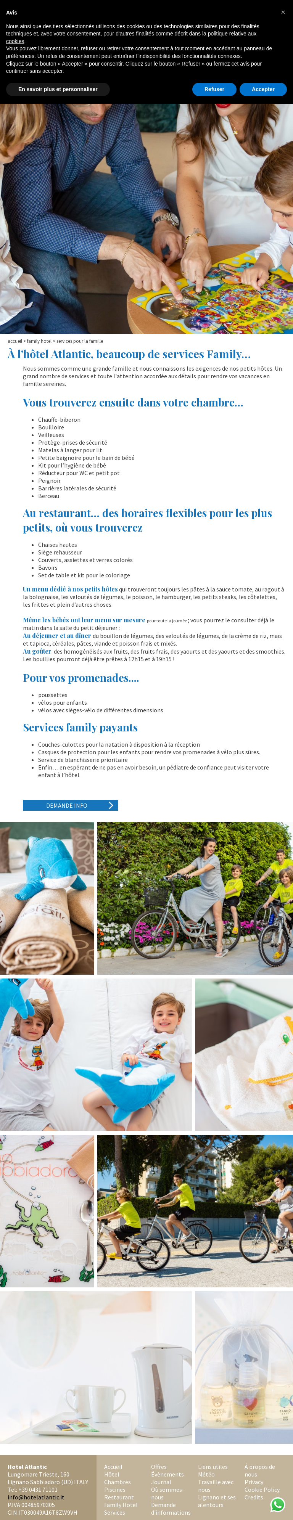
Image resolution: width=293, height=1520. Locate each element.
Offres (159, 1466)
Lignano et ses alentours (217, 1501)
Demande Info (66, 805)
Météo (206, 1474)
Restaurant (119, 1497)
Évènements (167, 1474)
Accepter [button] (263, 89)
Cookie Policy (262, 1489)
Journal (161, 1482)
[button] (283, 12)
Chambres (117, 1482)
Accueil (15, 341)
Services (114, 1512)
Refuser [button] (214, 89)
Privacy (254, 1482)
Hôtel (111, 1474)
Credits (254, 1497)
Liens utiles (213, 1466)
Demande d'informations (171, 1508)
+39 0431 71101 (38, 1489)
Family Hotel (39, 341)
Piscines (115, 1489)
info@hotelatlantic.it (36, 1497)
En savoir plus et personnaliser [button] (58, 89)
